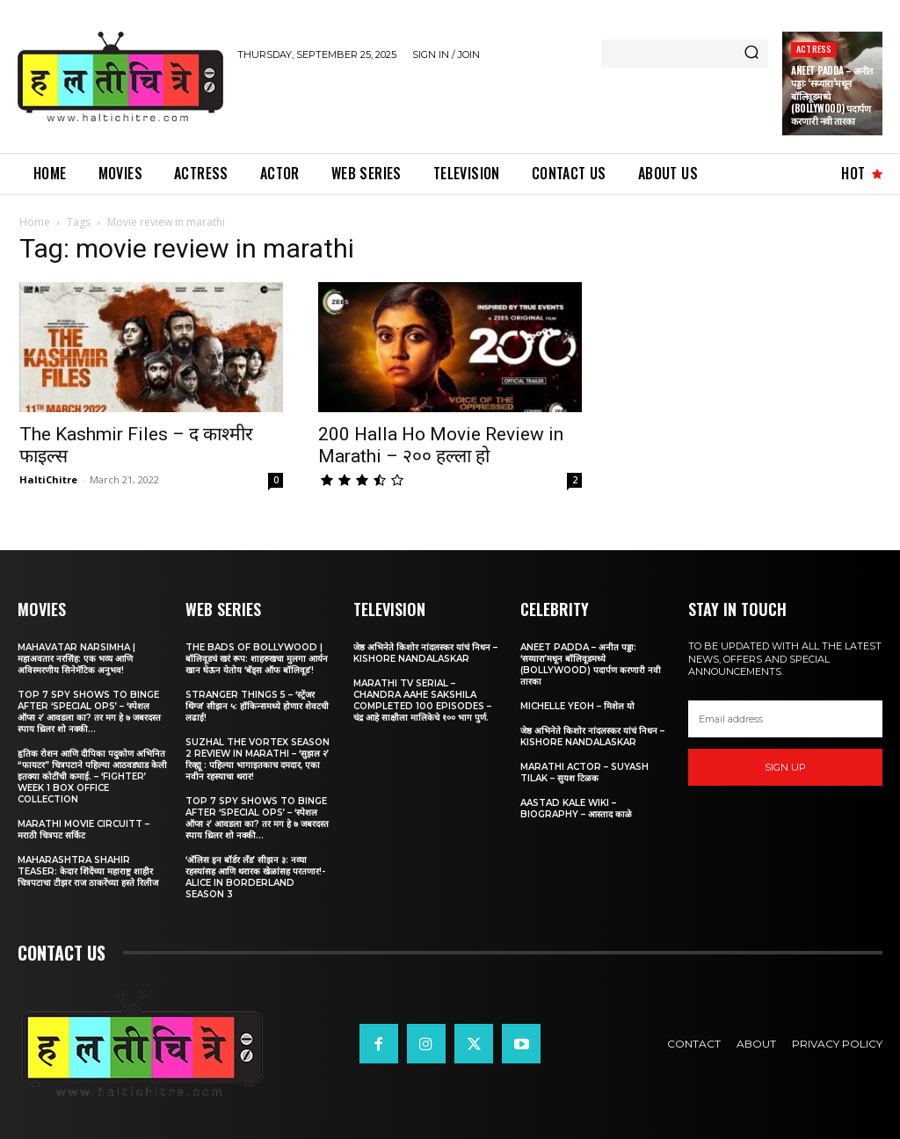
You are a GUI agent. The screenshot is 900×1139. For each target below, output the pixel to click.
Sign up (785, 767)
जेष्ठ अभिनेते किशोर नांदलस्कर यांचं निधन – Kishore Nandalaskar (425, 653)
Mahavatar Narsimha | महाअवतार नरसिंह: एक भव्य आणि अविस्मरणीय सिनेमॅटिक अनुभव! (76, 659)
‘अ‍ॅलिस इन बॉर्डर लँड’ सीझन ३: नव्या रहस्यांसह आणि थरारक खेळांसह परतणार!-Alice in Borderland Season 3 (255, 877)
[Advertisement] (443, 103)
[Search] (751, 54)
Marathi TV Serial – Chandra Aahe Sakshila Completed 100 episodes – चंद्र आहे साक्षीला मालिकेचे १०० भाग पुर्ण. (422, 700)
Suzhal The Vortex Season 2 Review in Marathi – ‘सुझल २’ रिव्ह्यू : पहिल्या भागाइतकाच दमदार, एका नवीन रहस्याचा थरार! (257, 759)
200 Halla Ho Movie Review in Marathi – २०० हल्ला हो (440, 445)
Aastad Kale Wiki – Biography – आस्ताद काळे (576, 808)
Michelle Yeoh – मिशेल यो (577, 706)
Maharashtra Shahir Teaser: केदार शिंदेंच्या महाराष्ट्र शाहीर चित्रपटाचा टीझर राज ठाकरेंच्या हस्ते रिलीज (88, 871)
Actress (813, 48)
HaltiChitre (48, 479)
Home (34, 221)
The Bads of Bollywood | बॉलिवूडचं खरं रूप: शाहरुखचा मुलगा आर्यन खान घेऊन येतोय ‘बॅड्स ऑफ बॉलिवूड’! (256, 659)
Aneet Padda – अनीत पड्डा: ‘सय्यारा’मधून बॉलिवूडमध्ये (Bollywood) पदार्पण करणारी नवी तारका (590, 664)
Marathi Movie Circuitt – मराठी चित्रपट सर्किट (83, 829)
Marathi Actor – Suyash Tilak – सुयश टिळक (584, 772)
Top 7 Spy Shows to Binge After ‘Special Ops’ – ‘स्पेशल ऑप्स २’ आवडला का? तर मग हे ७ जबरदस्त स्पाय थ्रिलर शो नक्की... (89, 712)
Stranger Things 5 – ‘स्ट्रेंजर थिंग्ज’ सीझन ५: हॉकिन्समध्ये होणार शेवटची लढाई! (257, 706)
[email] (785, 718)
